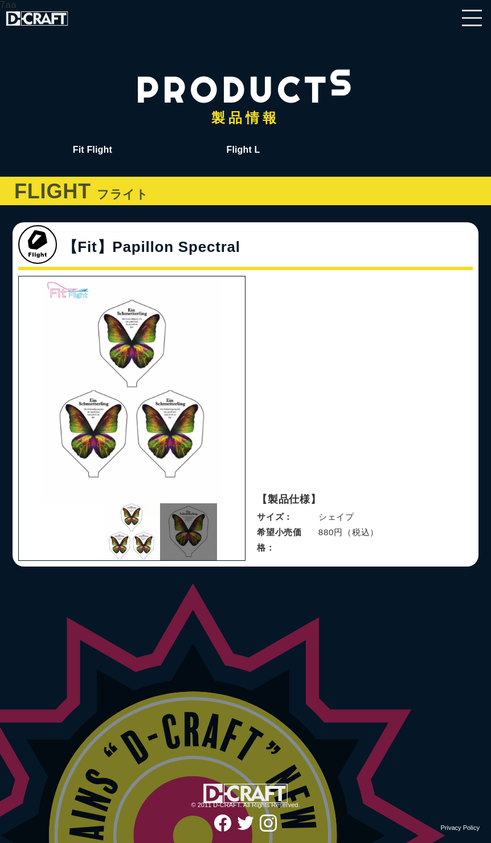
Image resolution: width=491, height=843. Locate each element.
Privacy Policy (460, 827)
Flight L (243, 149)
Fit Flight (92, 149)
